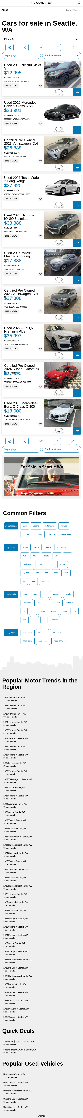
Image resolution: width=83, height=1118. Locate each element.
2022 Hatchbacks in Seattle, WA (17, 977)
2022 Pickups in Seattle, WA (15, 969)
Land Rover (27, 564)
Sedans (36, 526)
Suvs (25, 526)
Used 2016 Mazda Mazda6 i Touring (18, 254)
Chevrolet (45, 581)
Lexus (36, 547)
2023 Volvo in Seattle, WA (14, 821)
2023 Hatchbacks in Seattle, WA (17, 887)
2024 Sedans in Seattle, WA (15, 740)
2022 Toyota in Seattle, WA (15, 895)
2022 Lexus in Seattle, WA (14, 912)
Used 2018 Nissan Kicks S (22, 66)
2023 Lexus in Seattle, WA (14, 764)
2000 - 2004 (58, 641)
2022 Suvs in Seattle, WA (14, 748)
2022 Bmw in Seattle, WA (14, 985)
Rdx (32, 611)
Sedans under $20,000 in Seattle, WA (19, 1051)
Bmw (40, 564)
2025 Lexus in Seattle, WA (14, 830)
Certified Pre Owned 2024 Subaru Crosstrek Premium (21, 369)
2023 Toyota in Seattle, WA (15, 772)
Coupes (26, 534)
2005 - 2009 (43, 641)
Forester (69, 603)
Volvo (57, 556)
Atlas (34, 620)
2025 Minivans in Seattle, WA (16, 1010)
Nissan (62, 564)
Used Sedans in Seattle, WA (15, 1084)
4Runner (56, 594)
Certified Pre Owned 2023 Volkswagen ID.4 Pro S (21, 143)
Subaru (48, 547)
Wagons (51, 534)
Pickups (64, 526)
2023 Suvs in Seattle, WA (14, 707)
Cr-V (74, 611)
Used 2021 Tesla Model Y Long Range (22, 179)
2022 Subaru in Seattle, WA (15, 903)
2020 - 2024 (27, 633)
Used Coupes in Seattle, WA (15, 1108)
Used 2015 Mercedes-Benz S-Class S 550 (21, 104)
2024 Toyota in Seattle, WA (15, 723)
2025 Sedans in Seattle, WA (15, 797)
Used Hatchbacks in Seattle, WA (17, 1092)
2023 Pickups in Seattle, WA (15, 953)
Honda (46, 556)
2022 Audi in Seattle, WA (14, 944)
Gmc (33, 581)
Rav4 (25, 594)
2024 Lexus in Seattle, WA (14, 879)
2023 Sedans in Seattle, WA (15, 756)
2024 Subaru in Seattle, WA (15, 854)
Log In (68, 10)
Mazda (51, 564)
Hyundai (26, 573)
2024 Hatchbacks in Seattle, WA (17, 846)
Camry (35, 594)
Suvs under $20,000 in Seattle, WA (18, 1043)
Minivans (38, 534)
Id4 (46, 603)
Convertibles (66, 534)
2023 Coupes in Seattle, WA (15, 1002)
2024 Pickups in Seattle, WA (15, 936)
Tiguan (53, 611)
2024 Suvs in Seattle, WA (14, 699)
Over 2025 (42, 633)
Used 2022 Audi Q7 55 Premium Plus (21, 329)
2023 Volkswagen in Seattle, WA (17, 780)
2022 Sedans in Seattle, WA (15, 928)
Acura (35, 556)
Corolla (68, 594)
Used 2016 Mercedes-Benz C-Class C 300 (21, 404)
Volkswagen (62, 547)
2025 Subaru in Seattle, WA (15, 871)
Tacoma (54, 620)
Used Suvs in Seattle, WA (14, 1075)
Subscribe (77, 10)
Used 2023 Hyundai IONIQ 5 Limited (19, 217)
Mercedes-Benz (42, 573)
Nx (38, 603)
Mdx (24, 620)
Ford (56, 573)
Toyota (25, 547)
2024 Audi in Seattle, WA (14, 789)
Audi (24, 556)
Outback (57, 603)
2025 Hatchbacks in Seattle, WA (17, 961)
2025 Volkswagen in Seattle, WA (17, 838)
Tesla (66, 573)
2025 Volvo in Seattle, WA (14, 862)
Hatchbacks (50, 526)
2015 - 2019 (57, 633)
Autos (4, 10)
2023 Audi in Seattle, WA (14, 813)
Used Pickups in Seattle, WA (15, 1100)
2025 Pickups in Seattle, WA (15, 920)
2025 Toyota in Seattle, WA (15, 731)
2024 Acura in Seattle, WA (15, 805)
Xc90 (65, 611)
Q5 (24, 611)
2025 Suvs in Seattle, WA (14, 715)
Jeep (67, 556)
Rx (45, 594)
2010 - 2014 (27, 641)
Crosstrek (27, 603)
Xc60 (43, 611)
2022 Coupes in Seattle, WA (15, 1018)
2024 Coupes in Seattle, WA (15, 994)
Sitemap (41, 1116)
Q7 (44, 620)
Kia (24, 581)
